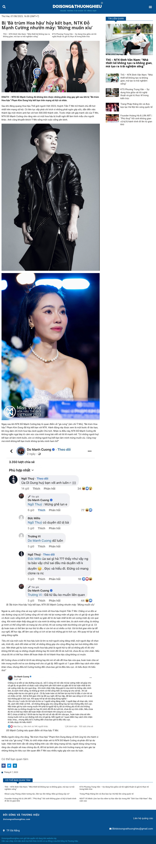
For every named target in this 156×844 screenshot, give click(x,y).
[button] (4, 6)
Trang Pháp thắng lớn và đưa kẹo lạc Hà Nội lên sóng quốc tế (136, 105)
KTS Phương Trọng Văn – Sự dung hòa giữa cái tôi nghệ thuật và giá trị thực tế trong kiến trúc (74, 35)
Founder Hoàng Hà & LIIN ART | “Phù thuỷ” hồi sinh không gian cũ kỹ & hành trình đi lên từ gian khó (136, 120)
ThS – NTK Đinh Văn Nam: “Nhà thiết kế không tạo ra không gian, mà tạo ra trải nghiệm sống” (26, 35)
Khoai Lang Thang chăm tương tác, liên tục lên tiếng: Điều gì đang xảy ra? (37, 794)
